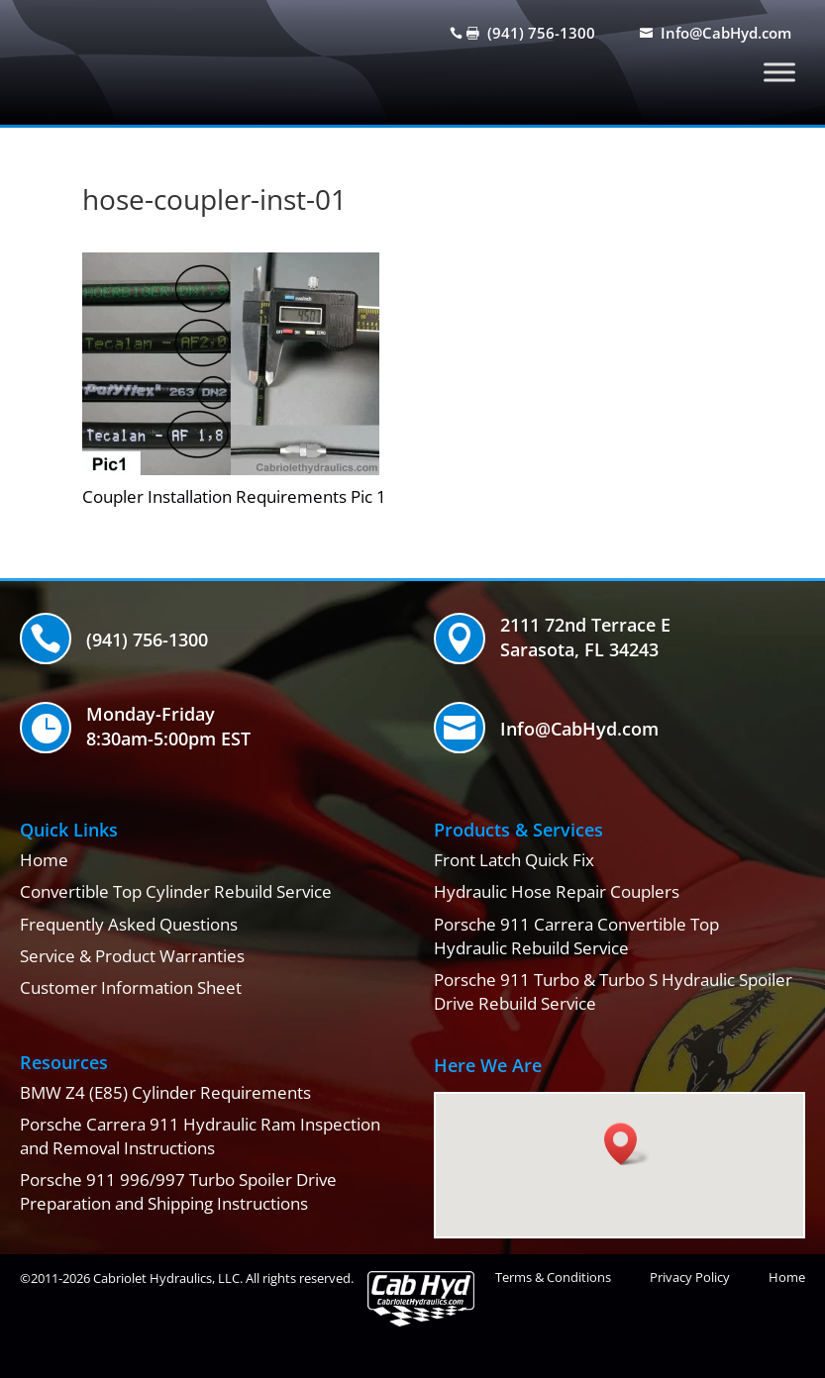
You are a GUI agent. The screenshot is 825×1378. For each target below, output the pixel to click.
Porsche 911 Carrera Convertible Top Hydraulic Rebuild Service (576, 936)
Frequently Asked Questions (129, 924)
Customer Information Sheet (131, 987)
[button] (627, 1144)
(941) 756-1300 (541, 33)
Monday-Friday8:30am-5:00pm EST (168, 726)
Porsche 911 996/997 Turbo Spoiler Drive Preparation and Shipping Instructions (178, 1191)
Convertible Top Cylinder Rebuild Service (176, 891)
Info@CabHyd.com (726, 33)
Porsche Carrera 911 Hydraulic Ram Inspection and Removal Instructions (200, 1136)
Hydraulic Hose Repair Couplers (556, 891)
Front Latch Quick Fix (514, 859)
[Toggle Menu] (779, 71)
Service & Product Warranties (132, 955)
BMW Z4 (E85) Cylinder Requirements (165, 1092)
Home (44, 859)
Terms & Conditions (553, 1277)
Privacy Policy (690, 1277)
